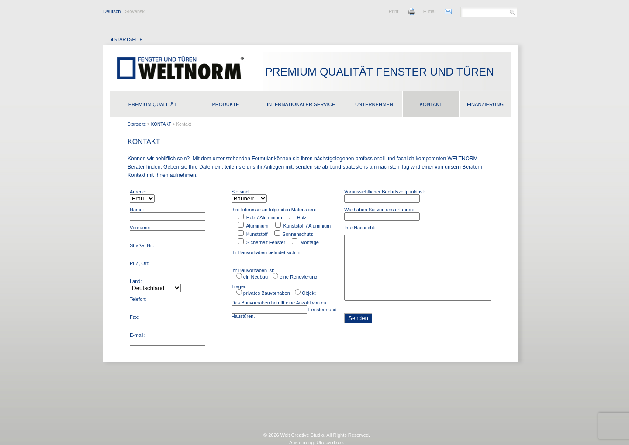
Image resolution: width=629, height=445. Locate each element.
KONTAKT (430, 104)
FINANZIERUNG (485, 104)
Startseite (128, 39)
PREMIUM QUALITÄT (152, 104)
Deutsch (112, 11)
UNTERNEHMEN (374, 104)
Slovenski (135, 11)
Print (394, 11)
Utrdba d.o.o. (330, 442)
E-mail (430, 11)
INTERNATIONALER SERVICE (301, 104)
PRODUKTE (225, 104)
